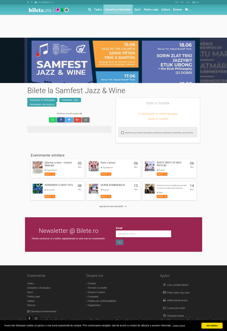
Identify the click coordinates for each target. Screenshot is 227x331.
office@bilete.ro (44, 2)
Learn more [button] (178, 325)
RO (176, 2)
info (196, 2)
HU (188, 2)
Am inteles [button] (212, 325)
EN (182, 2)
